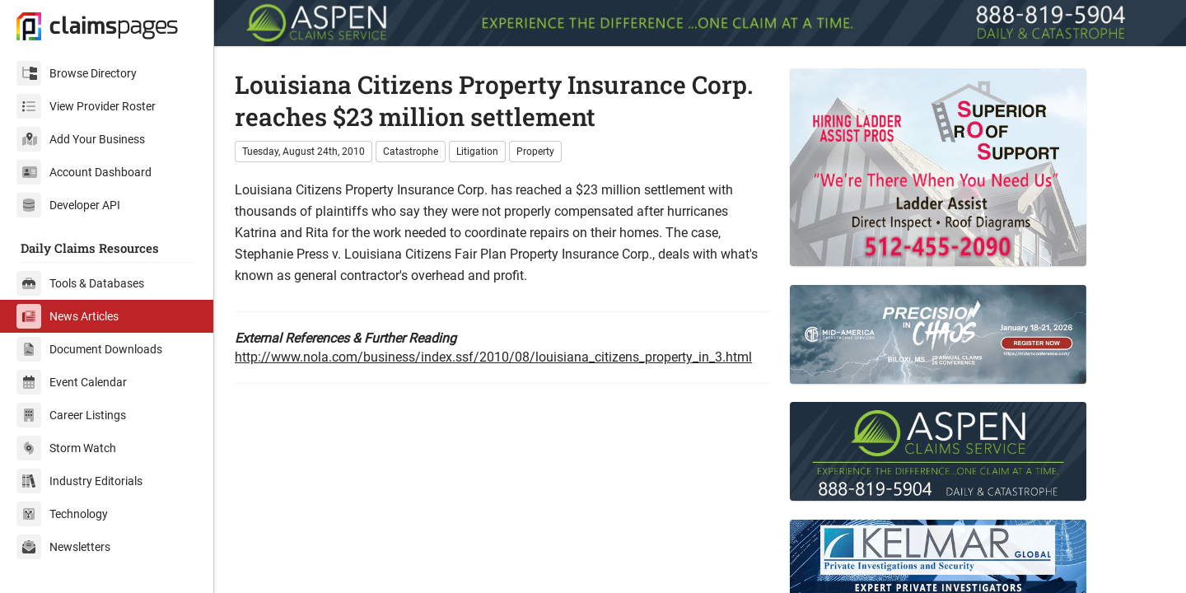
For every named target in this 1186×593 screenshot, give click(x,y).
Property (535, 151)
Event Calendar (71, 382)
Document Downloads (89, 349)
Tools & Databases (80, 283)
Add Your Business (80, 139)
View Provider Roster (86, 106)
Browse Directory (76, 73)
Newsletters (63, 547)
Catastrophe (410, 151)
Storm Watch (66, 448)
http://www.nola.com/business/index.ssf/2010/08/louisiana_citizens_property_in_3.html (493, 357)
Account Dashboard (84, 172)
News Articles (67, 316)
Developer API (68, 205)
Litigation (477, 151)
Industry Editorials (79, 481)
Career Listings (71, 415)
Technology (62, 514)
